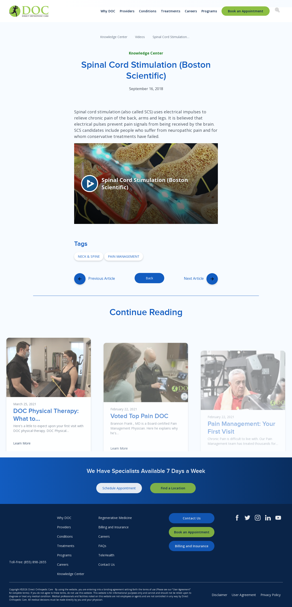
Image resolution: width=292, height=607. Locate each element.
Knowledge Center (113, 37)
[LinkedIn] (268, 517)
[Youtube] (278, 517)
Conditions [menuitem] (147, 11)
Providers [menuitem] (127, 11)
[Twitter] (247, 517)
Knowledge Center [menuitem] (70, 574)
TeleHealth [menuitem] (106, 555)
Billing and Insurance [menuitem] (113, 527)
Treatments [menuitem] (170, 11)
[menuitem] (246, 11)
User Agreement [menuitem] (244, 595)
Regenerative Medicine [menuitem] (115, 518)
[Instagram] (257, 517)
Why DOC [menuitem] (108, 11)
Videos (140, 37)
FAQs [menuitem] (102, 546)
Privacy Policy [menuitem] (271, 595)
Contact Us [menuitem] (106, 564)
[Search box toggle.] (277, 10)
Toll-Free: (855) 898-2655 (27, 562)
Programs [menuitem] (209, 11)
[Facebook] (237, 517)
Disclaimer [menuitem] (219, 595)
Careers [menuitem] (191, 11)
